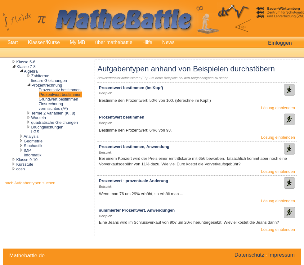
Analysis (31, 136)
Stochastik (33, 145)
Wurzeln (38, 117)
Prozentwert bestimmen (60, 94)
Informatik (33, 155)
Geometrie (33, 141)
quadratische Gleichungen (54, 122)
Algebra (31, 71)
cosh (20, 169)
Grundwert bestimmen (58, 99)
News (168, 42)
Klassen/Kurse (44, 42)
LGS (35, 131)
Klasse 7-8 (26, 66)
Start (12, 42)
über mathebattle (113, 42)
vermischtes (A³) (53, 108)
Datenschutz (249, 255)
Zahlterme (40, 76)
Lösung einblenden (278, 108)
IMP (27, 150)
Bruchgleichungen (47, 127)
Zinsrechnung (51, 103)
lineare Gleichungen (49, 80)
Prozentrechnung (47, 85)
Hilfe (147, 42)
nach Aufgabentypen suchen (30, 183)
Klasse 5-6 (25, 62)
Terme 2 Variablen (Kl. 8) (53, 113)
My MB (77, 42)
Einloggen (280, 43)
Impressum (281, 255)
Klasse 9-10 (27, 159)
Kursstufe (25, 164)
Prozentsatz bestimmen (60, 90)
